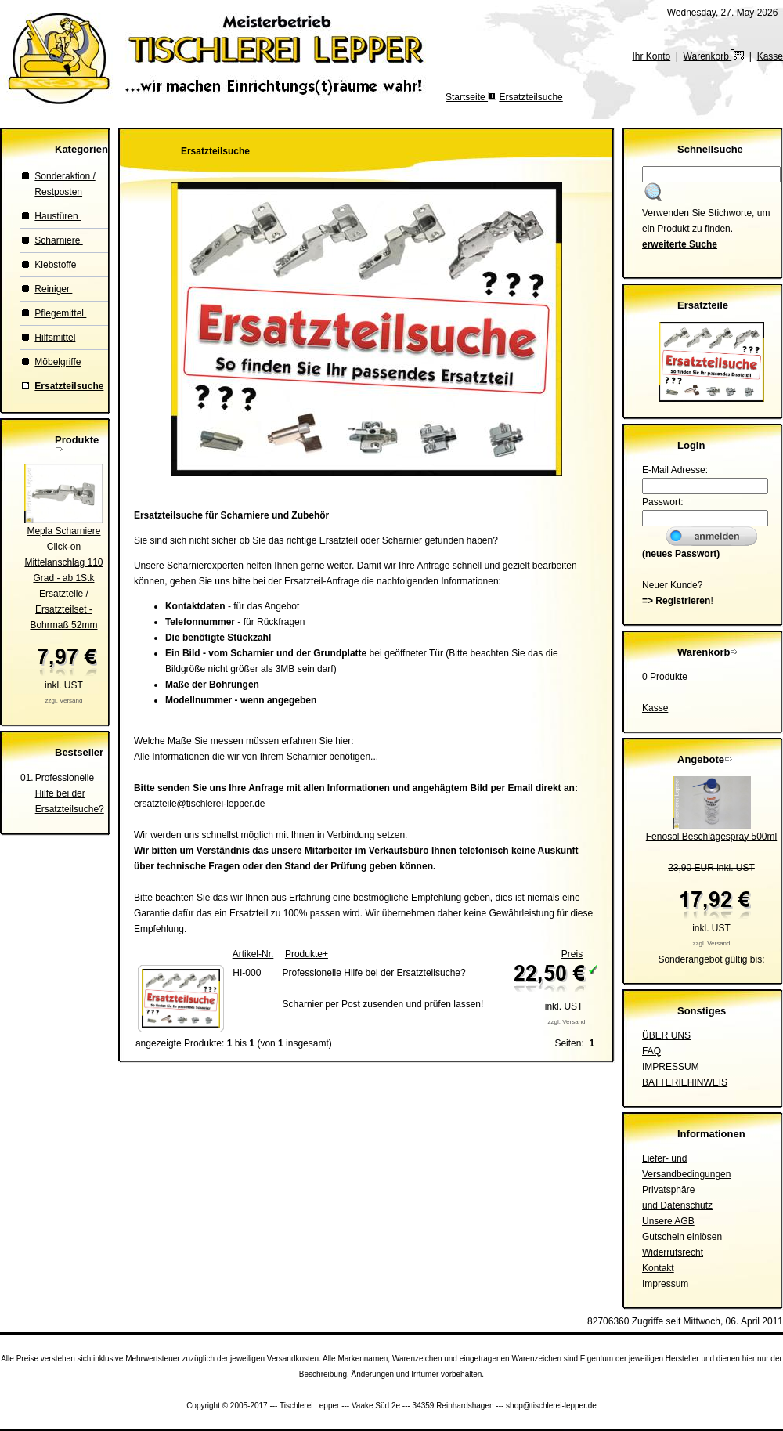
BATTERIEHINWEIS (684, 1082)
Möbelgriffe (57, 361)
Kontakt (658, 1268)
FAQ (651, 1051)
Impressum (665, 1283)
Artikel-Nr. (253, 954)
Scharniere (58, 240)
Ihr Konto (651, 56)
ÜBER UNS (666, 1035)
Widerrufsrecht (672, 1252)
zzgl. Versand (63, 700)
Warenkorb (714, 56)
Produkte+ (306, 954)
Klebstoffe (56, 264)
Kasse (770, 56)
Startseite (467, 97)
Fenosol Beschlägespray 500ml (711, 836)
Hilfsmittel (54, 337)
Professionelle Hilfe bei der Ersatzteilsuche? (69, 793)
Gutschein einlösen (682, 1236)
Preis (572, 954)
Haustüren (57, 216)
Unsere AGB (668, 1221)
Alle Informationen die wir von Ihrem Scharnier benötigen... (256, 756)
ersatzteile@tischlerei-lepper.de (199, 803)
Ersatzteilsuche (530, 97)
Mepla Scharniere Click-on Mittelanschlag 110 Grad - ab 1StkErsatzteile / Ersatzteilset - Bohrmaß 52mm (63, 578)
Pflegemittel (60, 313)
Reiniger (53, 289)
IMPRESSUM (670, 1066)
